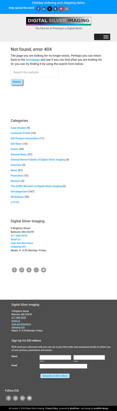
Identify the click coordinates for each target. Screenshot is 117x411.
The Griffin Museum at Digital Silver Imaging (36, 186)
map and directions (22, 243)
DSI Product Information (25, 138)
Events (14, 149)
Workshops (17, 196)
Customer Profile (20, 133)
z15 (13, 202)
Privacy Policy (52, 408)
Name (16, 356)
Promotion (17, 175)
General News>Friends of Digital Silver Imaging (38, 159)
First (42, 361)
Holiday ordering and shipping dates (58, 3)
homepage (33, 59)
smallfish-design (101, 408)
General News (19, 154)
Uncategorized (19, 191)
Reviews (15, 181)
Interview (16, 165)
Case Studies (18, 127)
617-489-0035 (19, 235)
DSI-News (16, 143)
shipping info (18, 246)
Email (15, 365)
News (14, 170)
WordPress (74, 408)
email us (15, 239)
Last (76, 361)
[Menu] (106, 36)
